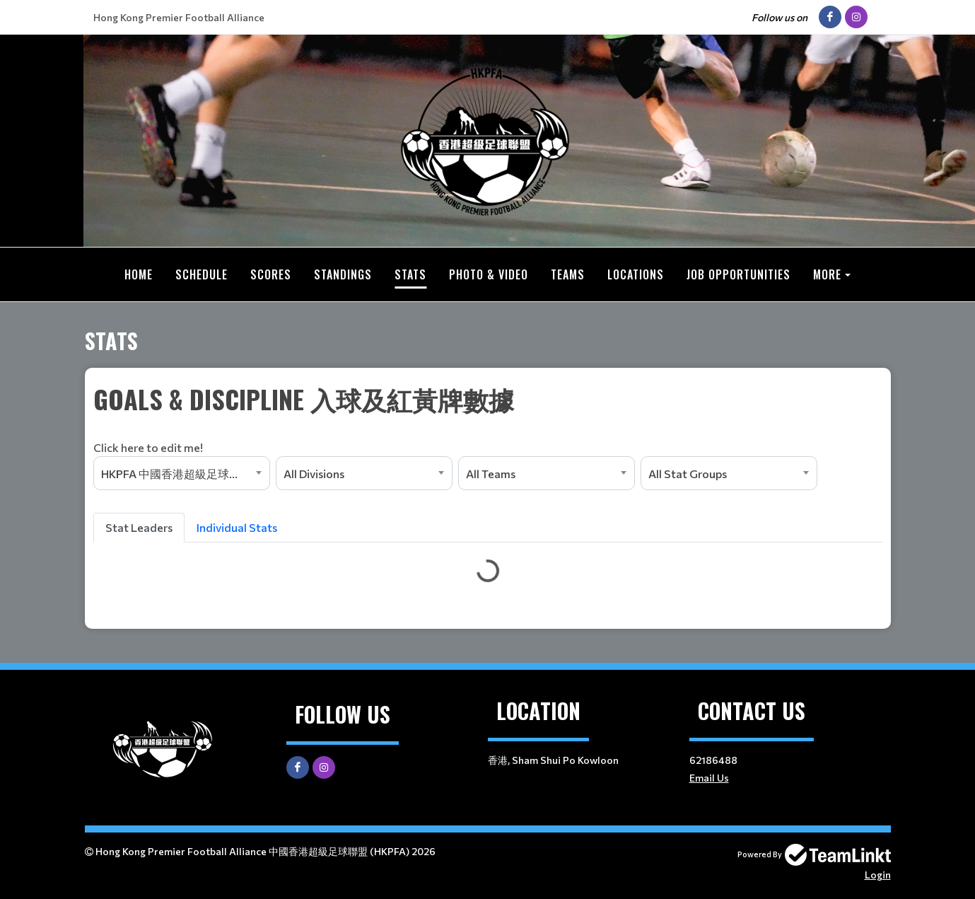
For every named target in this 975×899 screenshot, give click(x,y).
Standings (343, 274)
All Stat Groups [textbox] (687, 473)
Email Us (709, 778)
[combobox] (181, 473)
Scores (270, 274)
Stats (410, 274)
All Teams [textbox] (490, 473)
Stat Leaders (139, 527)
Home (138, 274)
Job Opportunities (738, 274)
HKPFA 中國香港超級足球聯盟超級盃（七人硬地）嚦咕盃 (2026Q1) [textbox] (185, 473)
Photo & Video (488, 274)
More (827, 274)
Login (878, 875)
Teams (568, 274)
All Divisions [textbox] (314, 473)
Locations (635, 274)
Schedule (201, 274)
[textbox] (487, 418)
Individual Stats (237, 527)
